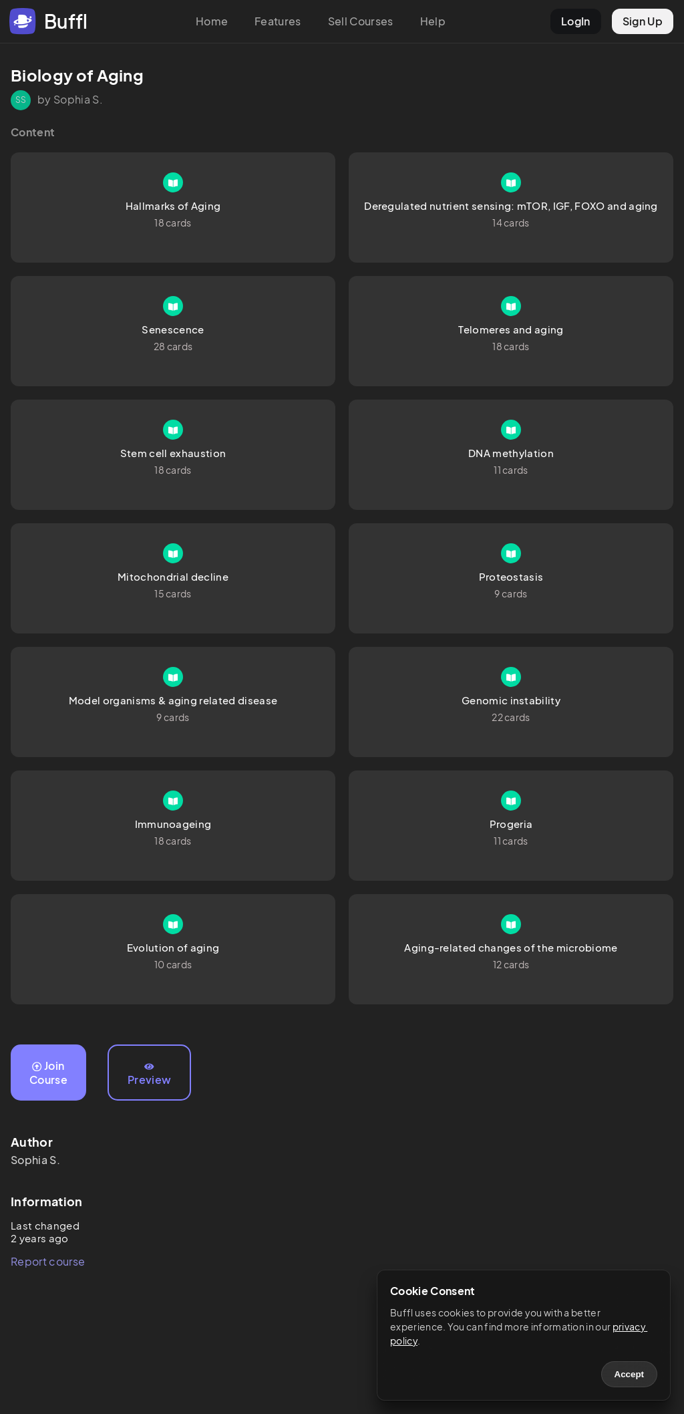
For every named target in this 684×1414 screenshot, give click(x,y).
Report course (48, 1261)
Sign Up (643, 21)
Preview (149, 1074)
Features (277, 21)
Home (212, 21)
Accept (629, 1374)
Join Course (48, 1072)
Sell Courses (360, 21)
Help (433, 21)
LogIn (575, 21)
